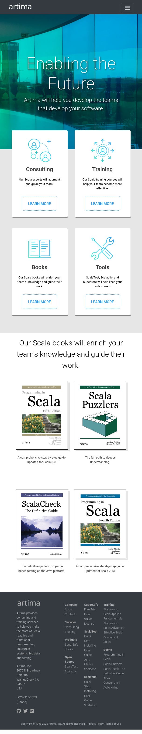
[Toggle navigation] (127, 7)
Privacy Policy (95, 723)
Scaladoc (90, 669)
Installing (90, 645)
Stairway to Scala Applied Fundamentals (113, 614)
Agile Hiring (111, 687)
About (69, 609)
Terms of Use (113, 723)
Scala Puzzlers (113, 664)
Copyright (26, 723)
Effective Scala (113, 632)
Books (69, 649)
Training (70, 631)
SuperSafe (71, 644)
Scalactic (71, 671)
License (89, 623)
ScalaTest (71, 666)
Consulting (72, 627)
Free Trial (90, 609)
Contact (70, 614)
